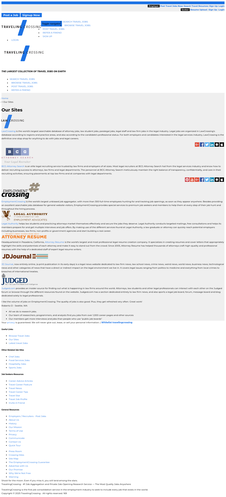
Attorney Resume (54, 242)
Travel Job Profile (18, 399)
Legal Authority (9, 223)
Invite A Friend (17, 402)
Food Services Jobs (19, 360)
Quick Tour (15, 445)
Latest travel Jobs (18, 343)
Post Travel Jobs (54, 29)
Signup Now (31, 15)
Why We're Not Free (20, 473)
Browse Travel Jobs (78, 25)
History (12, 423)
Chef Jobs (14, 356)
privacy (11, 322)
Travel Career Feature (20, 384)
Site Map (13, 458)
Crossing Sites (16, 455)
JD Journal (7, 264)
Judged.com (8, 288)
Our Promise (16, 469)
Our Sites (14, 339)
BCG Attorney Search (13, 166)
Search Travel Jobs (75, 21)
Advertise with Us (18, 465)
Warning (13, 476)
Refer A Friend (52, 32)
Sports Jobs (15, 367)
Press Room (15, 451)
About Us (14, 419)
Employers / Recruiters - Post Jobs (27, 416)
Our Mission (15, 427)
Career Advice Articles (21, 381)
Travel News (15, 388)
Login (15, 40)
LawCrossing (8, 131)
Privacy (13, 434)
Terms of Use (16, 430)
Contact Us (15, 441)
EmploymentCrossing (13, 201)
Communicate (17, 438)
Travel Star (14, 395)
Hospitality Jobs (17, 364)
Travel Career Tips (18, 391)
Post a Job (10, 15)
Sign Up (47, 36)
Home (4, 98)
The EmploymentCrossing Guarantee (29, 462)
